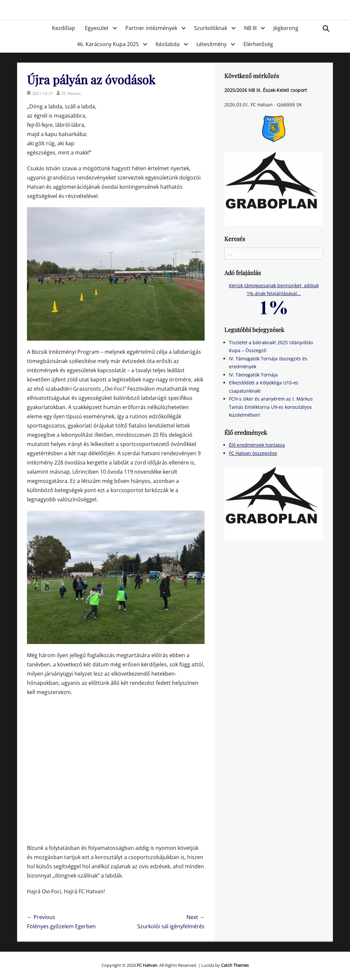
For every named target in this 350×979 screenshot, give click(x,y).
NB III (250, 28)
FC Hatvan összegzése (253, 453)
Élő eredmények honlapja (257, 445)
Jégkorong (285, 28)
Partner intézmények (151, 28)
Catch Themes (235, 965)
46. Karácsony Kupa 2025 (108, 44)
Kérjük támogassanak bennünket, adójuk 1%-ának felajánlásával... (274, 296)
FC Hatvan (71, 93)
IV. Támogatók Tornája (253, 375)
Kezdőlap (63, 28)
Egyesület (97, 28)
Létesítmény (211, 44)
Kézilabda (168, 44)
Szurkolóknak (210, 28)
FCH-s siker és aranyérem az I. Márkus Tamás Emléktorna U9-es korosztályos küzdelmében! (271, 407)
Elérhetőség (258, 44)
